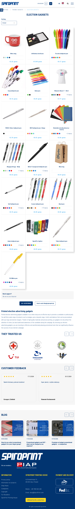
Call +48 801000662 (26, 303)
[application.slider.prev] (67, 334)
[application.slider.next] (72, 334)
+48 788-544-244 (36, 489)
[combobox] (9, 23)
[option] (13, 350)
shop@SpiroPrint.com (37, 492)
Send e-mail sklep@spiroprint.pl (45, 303)
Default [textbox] (4, 23)
